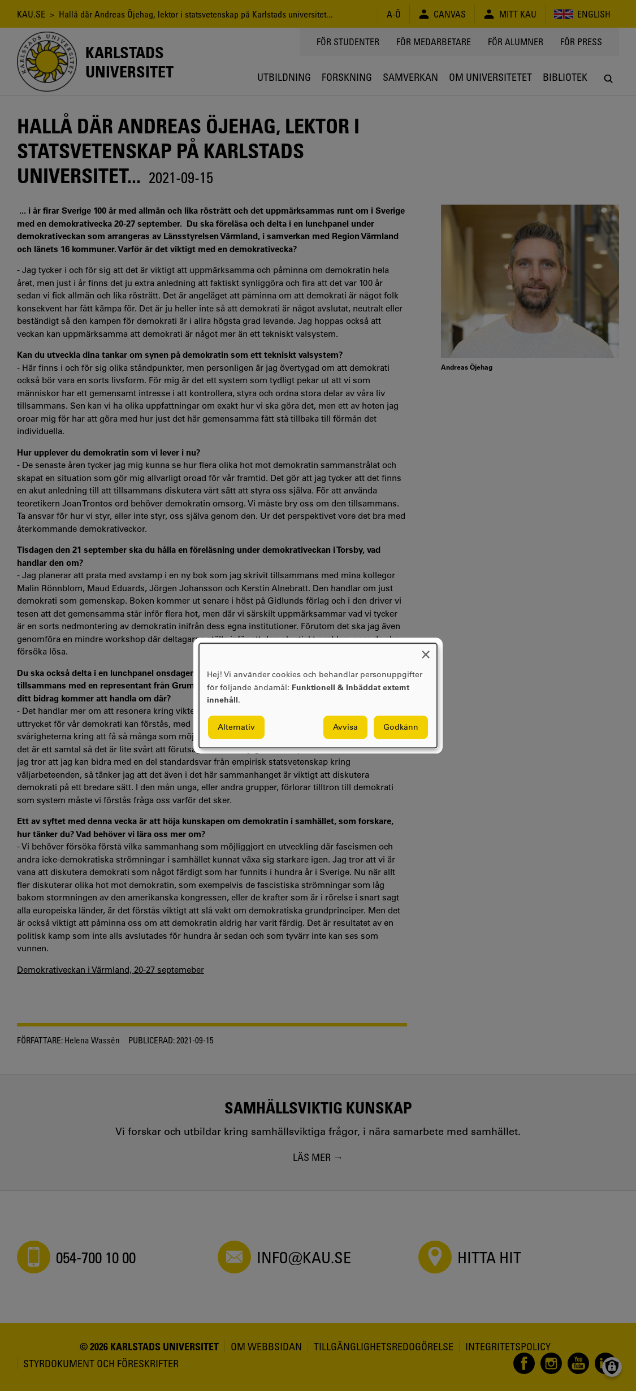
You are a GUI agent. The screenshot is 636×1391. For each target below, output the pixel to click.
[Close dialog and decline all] (425, 650)
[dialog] (318, 695)
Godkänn (400, 727)
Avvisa (345, 727)
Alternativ (236, 727)
